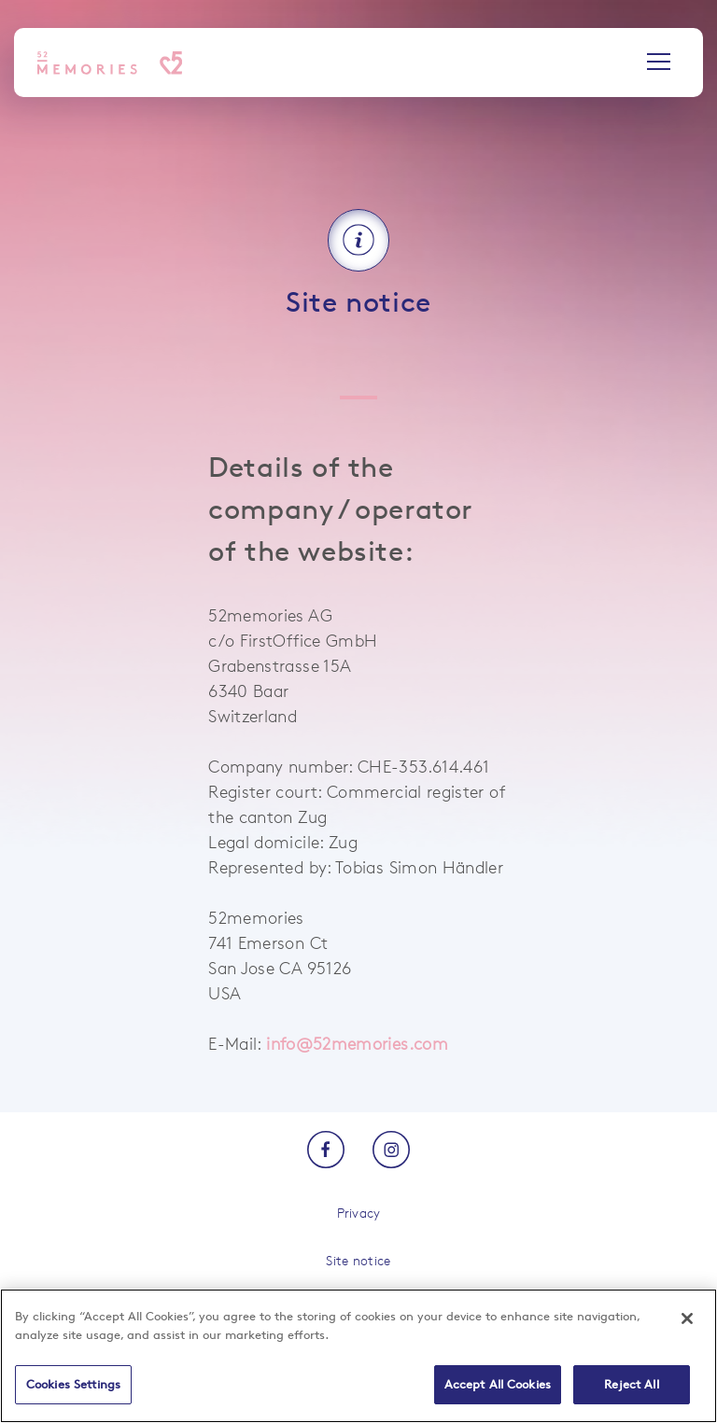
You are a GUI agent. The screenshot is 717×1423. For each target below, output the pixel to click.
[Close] (687, 1318)
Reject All (631, 1383)
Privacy (359, 1213)
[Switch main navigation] (659, 63)
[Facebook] (325, 1150)
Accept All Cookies (497, 1383)
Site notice (358, 1260)
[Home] (109, 63)
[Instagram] (391, 1150)
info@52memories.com (357, 1043)
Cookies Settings (73, 1383)
